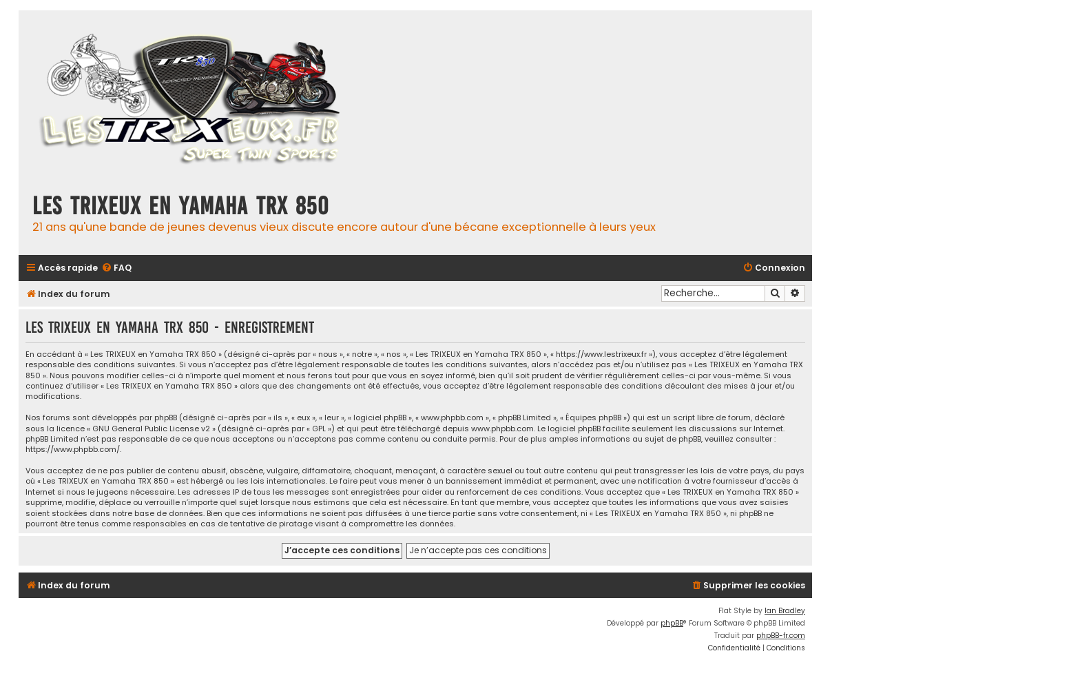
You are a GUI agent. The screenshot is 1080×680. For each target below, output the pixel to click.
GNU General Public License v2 (151, 429)
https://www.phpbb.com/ (72, 449)
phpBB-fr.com (780, 635)
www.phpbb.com (502, 429)
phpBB (672, 623)
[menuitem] (116, 268)
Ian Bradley (785, 611)
